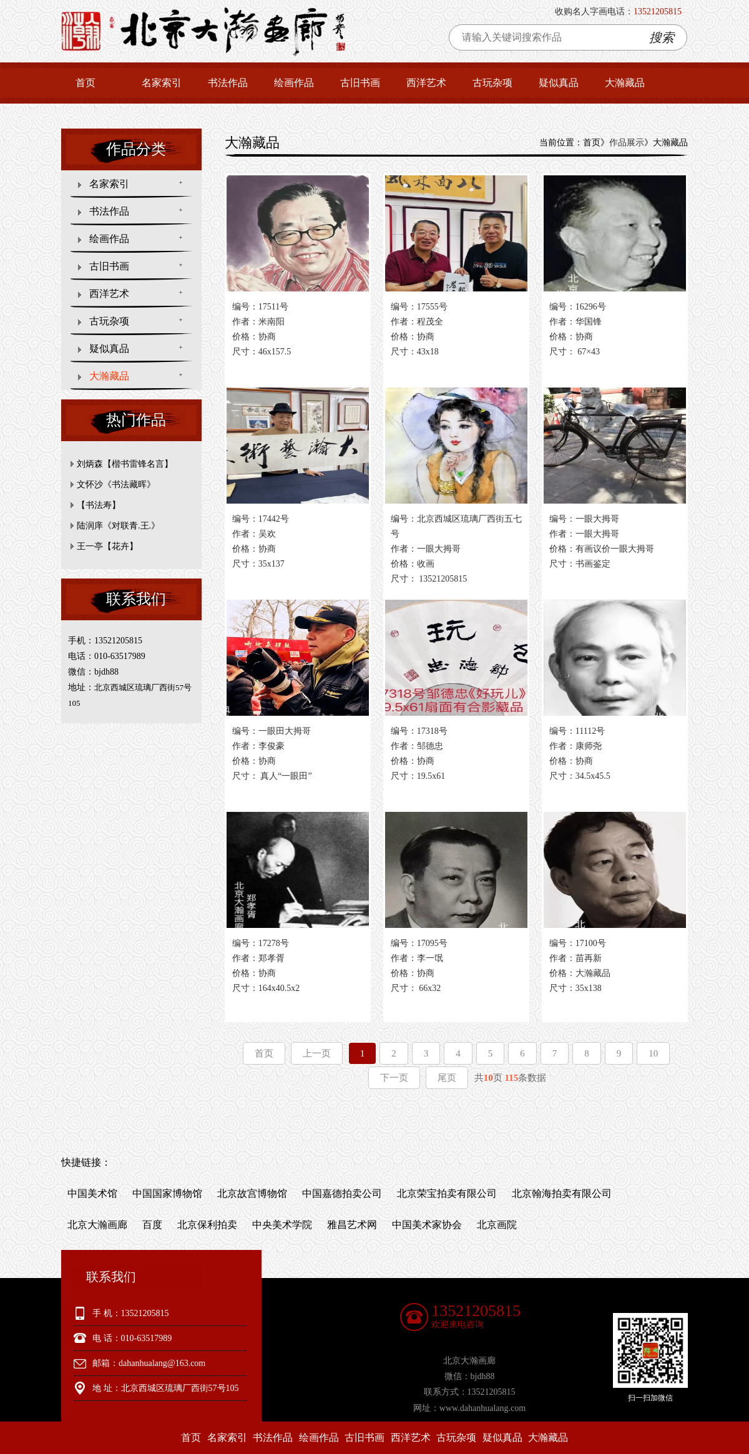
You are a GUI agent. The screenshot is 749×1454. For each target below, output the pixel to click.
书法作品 (228, 82)
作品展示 (626, 142)
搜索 (661, 37)
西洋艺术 (426, 82)
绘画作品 (294, 82)
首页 (85, 82)
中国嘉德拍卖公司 (342, 1193)
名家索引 (162, 82)
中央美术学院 (282, 1224)
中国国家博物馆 (167, 1193)
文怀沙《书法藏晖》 (116, 484)
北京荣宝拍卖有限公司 (447, 1193)
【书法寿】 (98, 505)
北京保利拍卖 (207, 1224)
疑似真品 (559, 82)
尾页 (447, 1078)
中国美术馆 (92, 1193)
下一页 (394, 1078)
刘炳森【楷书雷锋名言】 (125, 464)
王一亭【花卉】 (107, 546)
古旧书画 (360, 82)
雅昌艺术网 (352, 1224)
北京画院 (497, 1224)
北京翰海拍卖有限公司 (562, 1193)
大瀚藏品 (625, 82)
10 (653, 1053)
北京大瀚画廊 (97, 1224)
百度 (152, 1224)
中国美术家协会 (427, 1224)
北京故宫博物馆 (252, 1193)
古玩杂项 (492, 82)
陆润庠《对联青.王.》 (118, 525)
